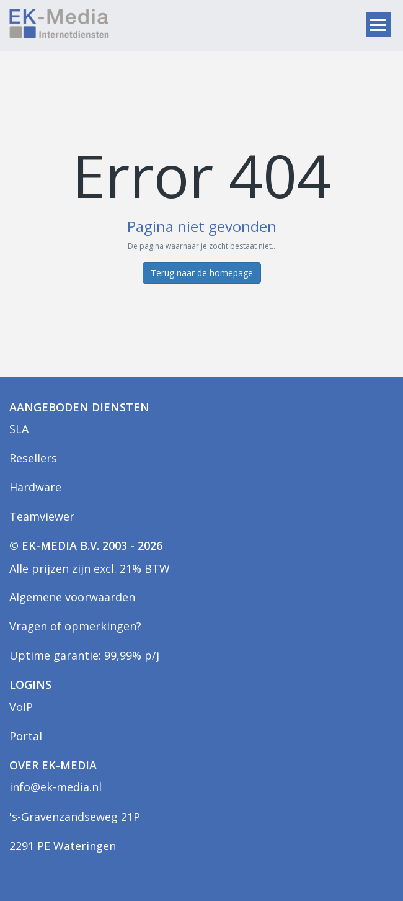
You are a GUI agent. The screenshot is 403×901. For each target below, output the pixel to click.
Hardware (35, 487)
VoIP (21, 706)
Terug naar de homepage (202, 273)
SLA (19, 428)
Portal (25, 735)
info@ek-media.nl (55, 786)
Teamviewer (41, 516)
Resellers (33, 457)
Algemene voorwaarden (72, 596)
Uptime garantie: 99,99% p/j (84, 655)
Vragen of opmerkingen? (75, 626)
